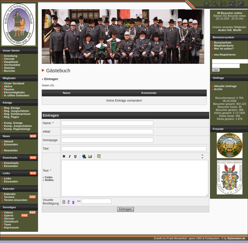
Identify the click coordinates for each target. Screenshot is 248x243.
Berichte (9, 70)
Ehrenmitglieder (14, 92)
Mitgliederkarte (224, 45)
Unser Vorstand (14, 83)
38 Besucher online (229, 13)
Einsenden (11, 144)
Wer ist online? (224, 48)
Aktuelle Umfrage (225, 86)
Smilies (49, 180)
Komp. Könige (13, 122)
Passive (9, 89)
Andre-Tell (225, 30)
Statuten (9, 67)
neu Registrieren (225, 54)
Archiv (218, 89)
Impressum (11, 227)
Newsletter (11, 150)
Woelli (237, 30)
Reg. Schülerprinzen (17, 113)
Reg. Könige (12, 107)
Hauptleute (11, 61)
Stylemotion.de (236, 238)
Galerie (8, 215)
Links (7, 178)
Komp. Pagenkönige (17, 128)
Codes (48, 177)
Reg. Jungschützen (16, 110)
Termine (9, 196)
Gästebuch (11, 221)
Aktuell (8, 141)
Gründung (10, 55)
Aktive (8, 86)
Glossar (9, 218)
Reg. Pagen (11, 116)
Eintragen (51, 79)
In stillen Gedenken (16, 95)
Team (7, 224)
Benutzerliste (222, 42)
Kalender (10, 193)
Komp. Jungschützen (18, 125)
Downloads (11, 162)
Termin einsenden (15, 199)
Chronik (9, 58)
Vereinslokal (12, 64)
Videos (8, 212)
